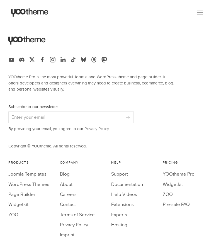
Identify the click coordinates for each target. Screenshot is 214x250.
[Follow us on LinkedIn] (63, 60)
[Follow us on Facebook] (42, 60)
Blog (65, 174)
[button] (200, 12)
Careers (68, 194)
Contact (68, 204)
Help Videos (124, 194)
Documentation (127, 184)
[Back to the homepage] (29, 12)
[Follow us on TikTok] (73, 60)
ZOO (13, 215)
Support (119, 174)
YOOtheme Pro (178, 174)
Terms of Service (77, 215)
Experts (119, 215)
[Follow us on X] (32, 60)
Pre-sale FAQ (176, 204)
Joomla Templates (27, 174)
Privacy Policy (96, 129)
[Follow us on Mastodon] (104, 60)
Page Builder (21, 194)
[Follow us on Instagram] (53, 60)
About (66, 184)
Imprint (67, 235)
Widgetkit (18, 204)
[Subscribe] (128, 117)
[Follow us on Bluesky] (84, 60)
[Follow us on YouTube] (11, 60)
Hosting (119, 225)
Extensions (122, 204)
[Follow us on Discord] (22, 60)
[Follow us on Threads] (94, 60)
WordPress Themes (28, 184)
